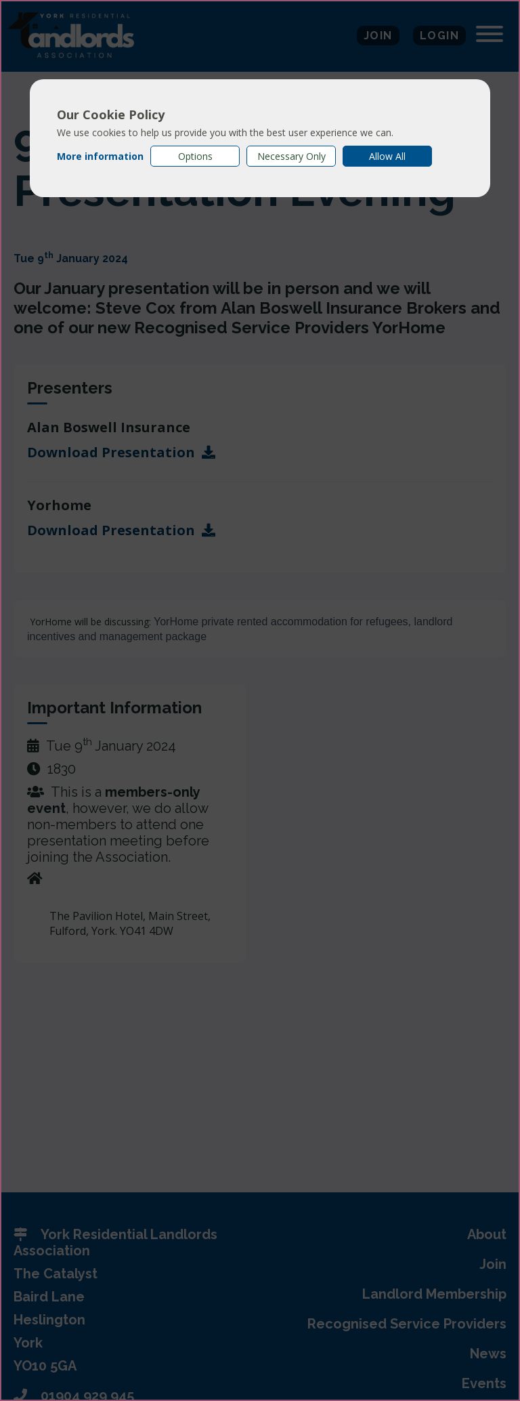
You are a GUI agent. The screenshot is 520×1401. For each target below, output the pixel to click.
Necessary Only (291, 156)
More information (100, 156)
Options (195, 156)
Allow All (387, 156)
